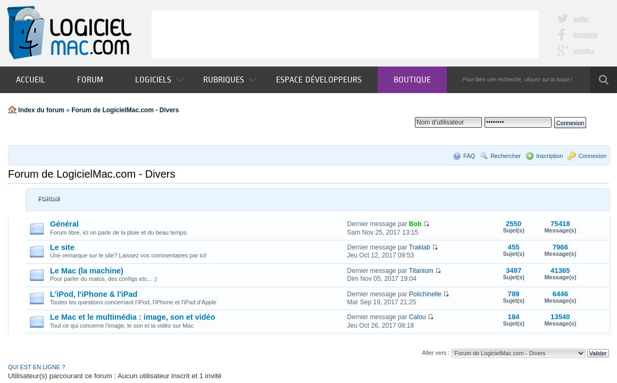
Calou (417, 317)
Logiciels (159, 79)
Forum (90, 79)
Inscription (549, 156)
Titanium (421, 270)
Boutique (412, 79)
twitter (581, 18)
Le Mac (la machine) (86, 271)
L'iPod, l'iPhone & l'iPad (93, 294)
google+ (583, 50)
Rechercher (505, 156)
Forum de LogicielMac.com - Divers (125, 110)
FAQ (469, 156)
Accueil (30, 79)
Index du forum (41, 110)
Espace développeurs (319, 79)
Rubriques (229, 79)
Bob (415, 224)
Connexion (592, 156)
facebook (585, 34)
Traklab (419, 247)
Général (64, 224)
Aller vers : (435, 352)
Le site (62, 247)
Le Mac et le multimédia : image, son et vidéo (132, 317)
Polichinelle (425, 294)
